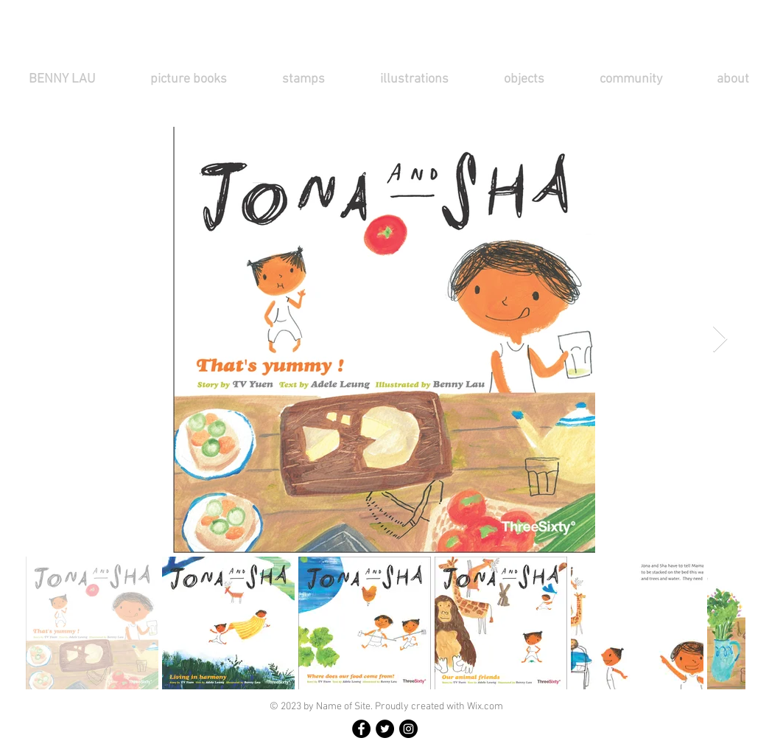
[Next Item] (720, 339)
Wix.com (485, 706)
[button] (205, 79)
